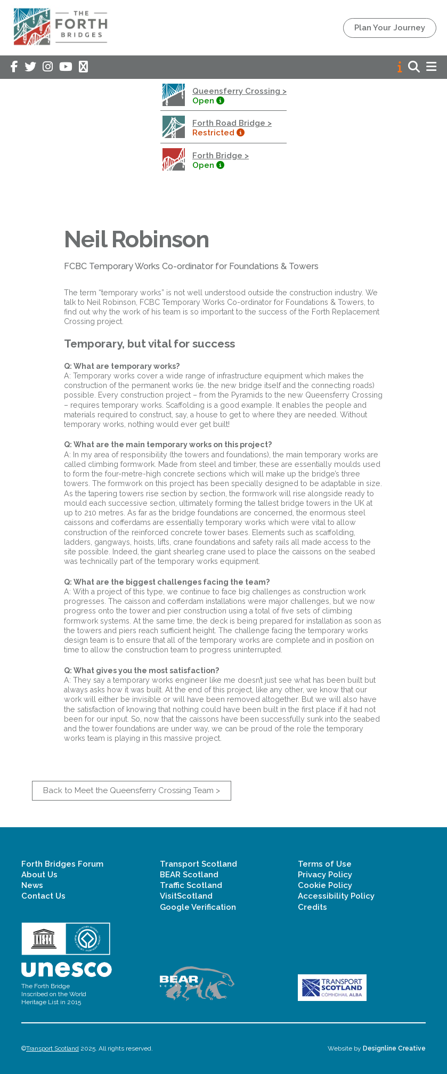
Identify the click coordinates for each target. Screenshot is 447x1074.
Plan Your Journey (389, 28)
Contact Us (43, 896)
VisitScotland (186, 896)
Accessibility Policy (336, 896)
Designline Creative (394, 1048)
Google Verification (198, 907)
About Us (39, 874)
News (32, 885)
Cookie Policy (325, 885)
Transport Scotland (198, 864)
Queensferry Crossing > (239, 91)
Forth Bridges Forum (62, 864)
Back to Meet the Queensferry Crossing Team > (131, 790)
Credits (312, 907)
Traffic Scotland (191, 885)
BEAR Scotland (189, 874)
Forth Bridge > (220, 155)
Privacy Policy (325, 874)
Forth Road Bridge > (232, 123)
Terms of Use (325, 864)
